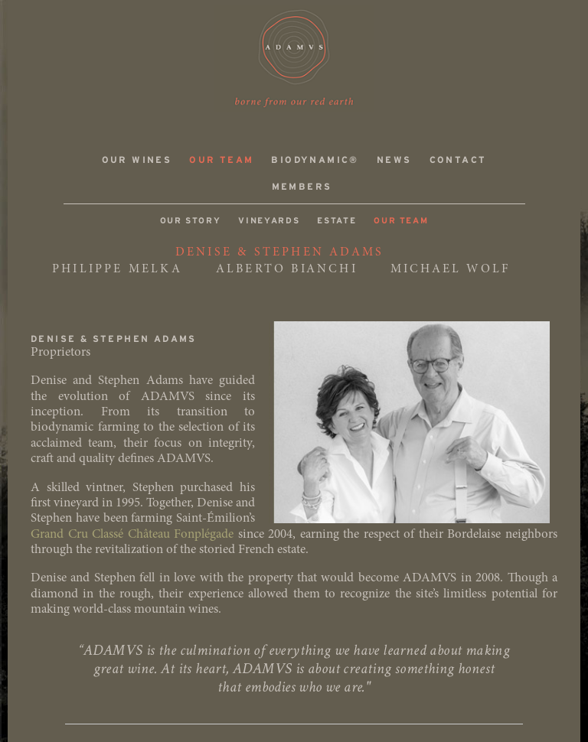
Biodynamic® (314, 160)
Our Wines (137, 160)
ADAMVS (294, 58)
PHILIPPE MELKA (117, 269)
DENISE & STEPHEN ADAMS (279, 252)
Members (302, 187)
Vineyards (268, 221)
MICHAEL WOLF (450, 269)
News (394, 160)
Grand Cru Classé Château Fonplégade (132, 535)
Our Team (221, 160)
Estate (336, 221)
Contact (458, 160)
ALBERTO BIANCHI (287, 269)
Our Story (190, 221)
